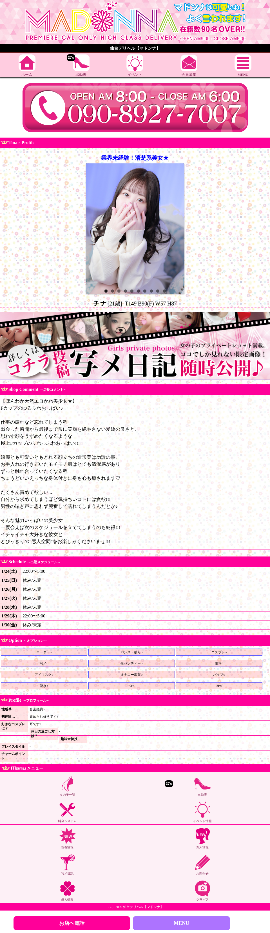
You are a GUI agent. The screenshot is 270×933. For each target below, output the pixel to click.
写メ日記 (67, 864)
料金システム (67, 811)
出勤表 (78, 65)
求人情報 (67, 890)
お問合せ (202, 864)
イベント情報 (202, 811)
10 (164, 291)
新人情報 (202, 838)
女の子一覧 (67, 785)
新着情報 (67, 838)
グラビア (202, 890)
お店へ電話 (71, 923)
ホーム (27, 65)
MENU (243, 65)
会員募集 (188, 65)
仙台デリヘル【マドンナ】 (143, 907)
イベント (134, 65)
